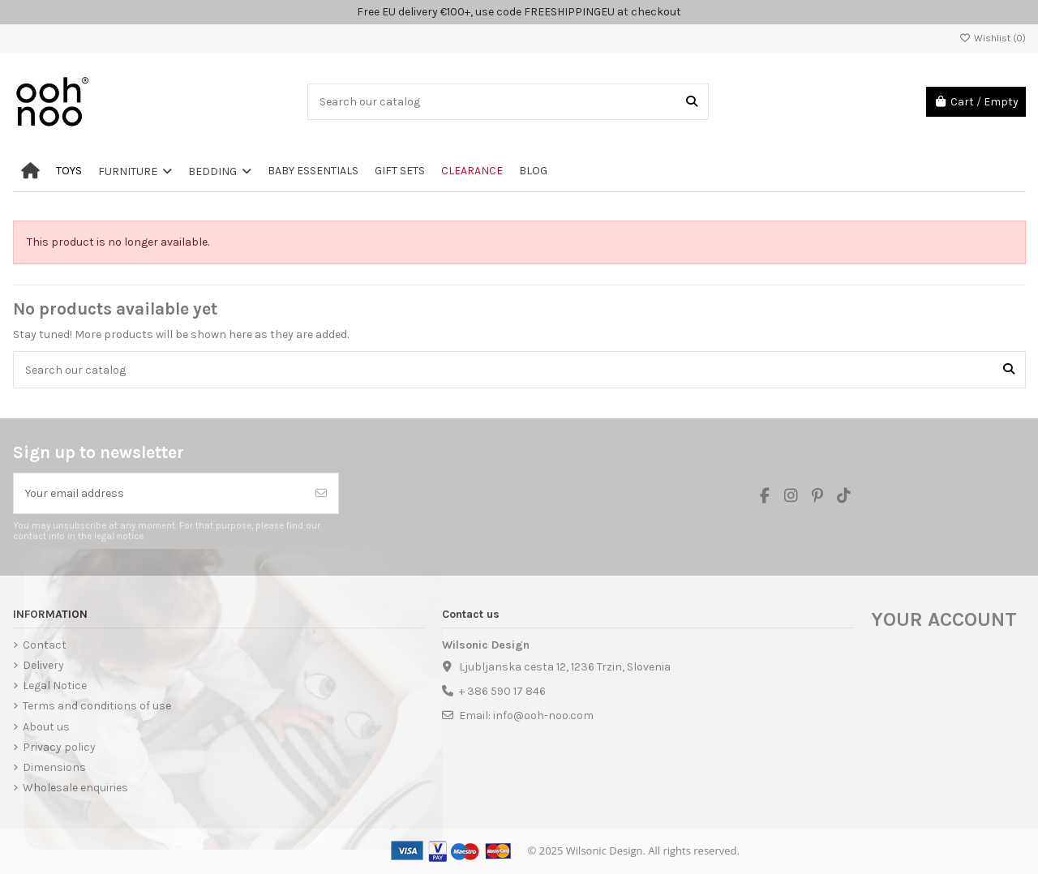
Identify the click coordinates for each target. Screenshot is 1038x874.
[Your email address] (159, 493)
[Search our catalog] (692, 102)
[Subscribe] (321, 493)
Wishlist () (992, 38)
